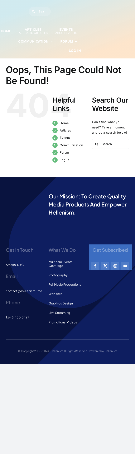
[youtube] (125, 266)
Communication (71, 145)
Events (65, 138)
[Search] (33, 11)
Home (64, 123)
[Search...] (40, 11)
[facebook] (95, 266)
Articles (65, 130)
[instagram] (115, 266)
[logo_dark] (15, 3)
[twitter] (105, 266)
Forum (64, 152)
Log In (64, 160)
